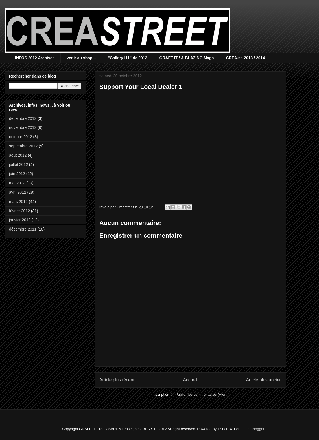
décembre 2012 (22, 118)
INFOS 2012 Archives (34, 58)
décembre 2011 (22, 229)
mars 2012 (18, 201)
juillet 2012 (18, 164)
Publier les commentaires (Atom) (202, 394)
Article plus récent (116, 379)
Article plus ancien (264, 379)
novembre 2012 (22, 127)
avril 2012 (17, 192)
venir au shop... (81, 58)
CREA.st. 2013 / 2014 (245, 58)
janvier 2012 (19, 220)
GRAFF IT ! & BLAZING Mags (186, 58)
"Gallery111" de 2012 (127, 58)
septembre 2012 (23, 146)
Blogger (258, 429)
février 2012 (19, 211)
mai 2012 (17, 183)
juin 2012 (17, 173)
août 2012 (18, 155)
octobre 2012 (20, 136)
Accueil (190, 379)
